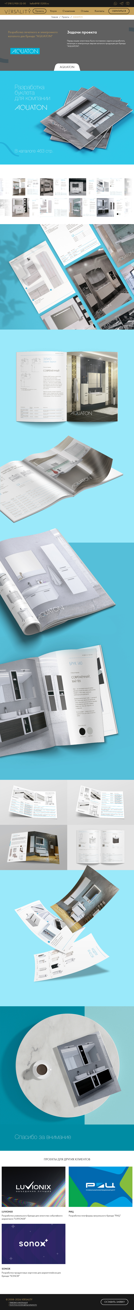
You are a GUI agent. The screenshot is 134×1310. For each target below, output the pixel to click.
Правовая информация (18, 1302)
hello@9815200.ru (39, 3)
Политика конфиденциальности (23, 1305)
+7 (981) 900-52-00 (15, 3)
